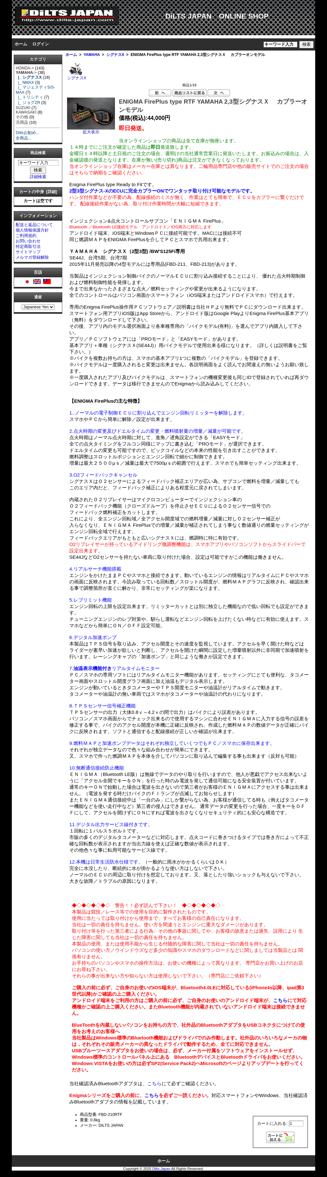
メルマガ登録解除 (32, 257)
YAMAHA (92, 54)
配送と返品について (34, 225)
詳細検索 (38, 177)
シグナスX (115, 54)
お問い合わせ (28, 241)
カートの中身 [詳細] (38, 192)
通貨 (38, 297)
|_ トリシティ (29, 97)
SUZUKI (23, 108)
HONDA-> (25, 68)
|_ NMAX (25, 82)
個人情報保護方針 (32, 230)
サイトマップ (28, 252)
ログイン (40, 44)
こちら (280, 1000)
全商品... (23, 138)
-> (26, 72)
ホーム (21, 44)
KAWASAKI (26, 112)
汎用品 (22, 122)
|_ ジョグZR (28, 102)
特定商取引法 (28, 246)
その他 (22, 117)
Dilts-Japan (161, 1169)
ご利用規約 (26, 235)
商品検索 (38, 153)
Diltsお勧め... (27, 132)
